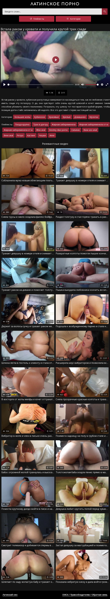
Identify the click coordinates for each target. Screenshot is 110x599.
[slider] (40, 84)
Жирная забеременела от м (18, 129)
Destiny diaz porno (58, 129)
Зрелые (67, 116)
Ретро (20, 135)
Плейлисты (36, 18)
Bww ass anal (90, 129)
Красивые (54, 116)
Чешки (42, 135)
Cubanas (75, 129)
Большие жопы (22, 116)
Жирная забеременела (63, 124)
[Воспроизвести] (4, 84)
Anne (52, 135)
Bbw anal (40, 129)
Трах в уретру (40, 124)
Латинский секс (10, 594)
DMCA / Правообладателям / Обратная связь (84, 594)
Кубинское (39, 116)
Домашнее (80, 116)
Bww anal (8, 135)
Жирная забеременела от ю (93, 124)
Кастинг (31, 135)
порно (55, 4)
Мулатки (93, 116)
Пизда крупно (22, 124)
